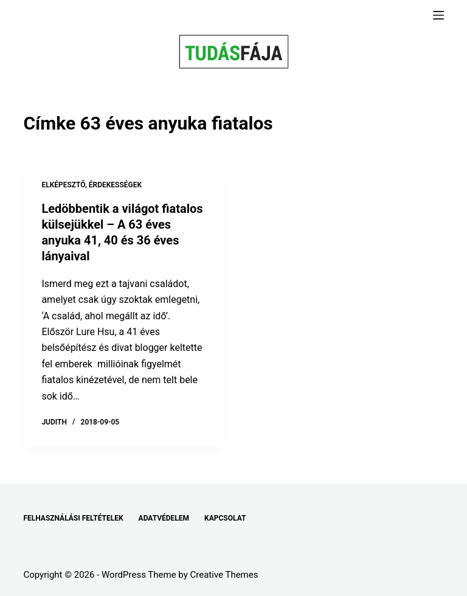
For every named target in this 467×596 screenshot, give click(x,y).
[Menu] (438, 15)
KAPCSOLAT (225, 518)
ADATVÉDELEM (164, 518)
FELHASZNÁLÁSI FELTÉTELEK (73, 518)
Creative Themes (224, 574)
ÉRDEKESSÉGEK (115, 185)
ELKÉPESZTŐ (63, 185)
